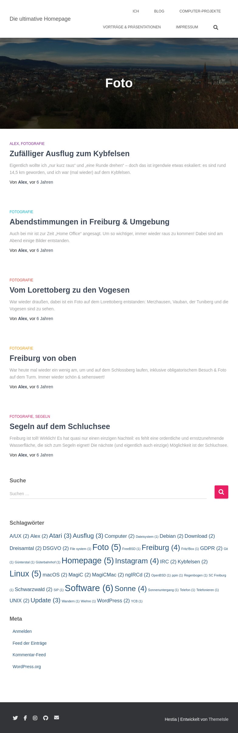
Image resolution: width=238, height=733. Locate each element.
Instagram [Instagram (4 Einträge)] (137, 561)
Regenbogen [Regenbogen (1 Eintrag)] (196, 575)
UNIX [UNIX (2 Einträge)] (19, 601)
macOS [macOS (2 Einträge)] (55, 575)
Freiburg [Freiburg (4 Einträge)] (161, 547)
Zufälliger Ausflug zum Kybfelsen (70, 153)
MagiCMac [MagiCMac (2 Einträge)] (108, 575)
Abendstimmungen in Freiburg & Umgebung (90, 221)
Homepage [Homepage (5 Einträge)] (88, 560)
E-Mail (56, 717)
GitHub (45, 718)
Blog (159, 11)
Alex (14, 144)
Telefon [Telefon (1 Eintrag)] (187, 590)
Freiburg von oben (43, 358)
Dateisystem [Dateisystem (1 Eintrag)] (147, 536)
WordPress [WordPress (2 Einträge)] (113, 601)
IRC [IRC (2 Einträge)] (168, 562)
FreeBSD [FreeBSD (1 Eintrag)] (131, 549)
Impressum (187, 27)
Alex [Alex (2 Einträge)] (39, 536)
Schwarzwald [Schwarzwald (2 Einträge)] (33, 589)
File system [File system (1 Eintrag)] (80, 549)
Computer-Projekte (200, 11)
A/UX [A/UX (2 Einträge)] (19, 536)
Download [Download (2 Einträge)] (200, 536)
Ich (136, 11)
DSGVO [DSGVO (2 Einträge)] (56, 548)
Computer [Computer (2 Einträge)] (120, 536)
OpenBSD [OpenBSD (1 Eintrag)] (161, 575)
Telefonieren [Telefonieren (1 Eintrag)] (207, 590)
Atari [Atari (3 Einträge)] (60, 535)
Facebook (25, 718)
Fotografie (33, 144)
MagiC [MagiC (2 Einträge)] (79, 575)
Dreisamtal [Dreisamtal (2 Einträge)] (26, 548)
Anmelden (22, 631)
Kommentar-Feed (29, 654)
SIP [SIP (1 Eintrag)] (58, 590)
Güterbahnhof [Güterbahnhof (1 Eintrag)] (48, 562)
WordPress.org (27, 666)
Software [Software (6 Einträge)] (89, 588)
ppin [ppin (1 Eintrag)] (177, 575)
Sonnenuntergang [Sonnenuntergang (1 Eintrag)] (163, 590)
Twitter (15, 718)
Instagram (35, 718)
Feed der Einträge (30, 643)
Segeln (42, 416)
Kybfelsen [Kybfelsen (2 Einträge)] (193, 562)
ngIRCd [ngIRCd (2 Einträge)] (137, 575)
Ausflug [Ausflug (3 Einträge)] (88, 535)
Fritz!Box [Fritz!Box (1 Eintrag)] (190, 549)
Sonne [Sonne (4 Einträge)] (131, 588)
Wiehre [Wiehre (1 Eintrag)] (88, 601)
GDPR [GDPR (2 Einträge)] (211, 548)
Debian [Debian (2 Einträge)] (171, 536)
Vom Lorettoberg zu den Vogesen (70, 290)
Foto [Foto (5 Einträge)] (106, 547)
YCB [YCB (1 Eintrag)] (137, 601)
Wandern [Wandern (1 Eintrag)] (71, 601)
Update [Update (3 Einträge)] (45, 600)
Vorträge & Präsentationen (132, 27)
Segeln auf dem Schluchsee (60, 426)
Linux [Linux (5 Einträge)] (26, 573)
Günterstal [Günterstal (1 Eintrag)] (24, 562)
